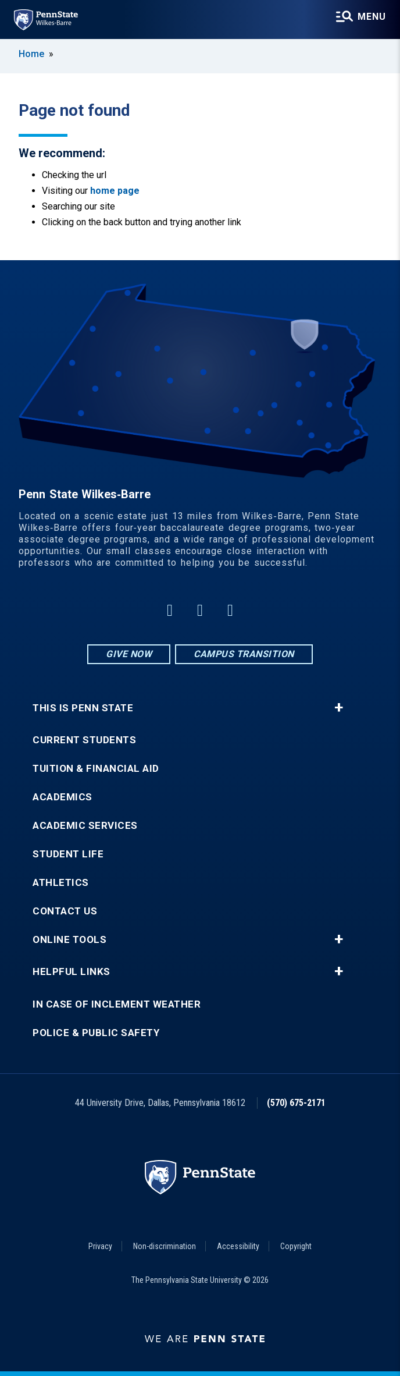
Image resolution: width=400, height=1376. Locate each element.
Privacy (100, 1246)
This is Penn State (83, 708)
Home (31, 53)
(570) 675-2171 (296, 1102)
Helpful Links (71, 971)
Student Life (68, 854)
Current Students (84, 740)
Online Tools (69, 939)
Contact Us (65, 911)
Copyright (296, 1246)
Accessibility (238, 1246)
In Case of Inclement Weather (117, 1004)
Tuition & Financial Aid (96, 768)
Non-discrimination (164, 1246)
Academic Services (85, 825)
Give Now (129, 653)
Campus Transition (244, 653)
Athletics (61, 882)
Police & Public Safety (96, 1032)
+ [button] (338, 707)
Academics (62, 797)
